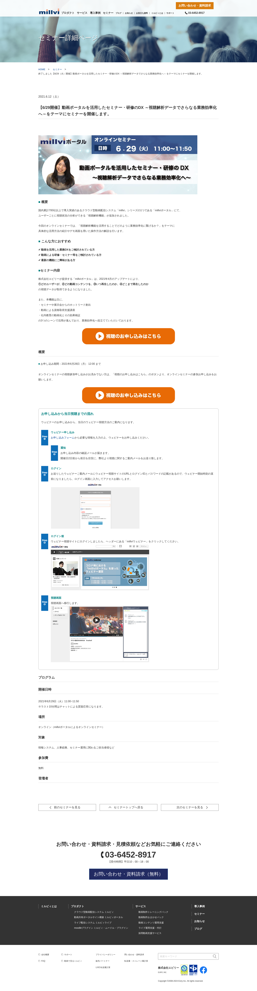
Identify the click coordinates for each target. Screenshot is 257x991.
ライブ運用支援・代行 (149, 928)
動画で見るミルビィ (73, 961)
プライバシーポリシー (105, 954)
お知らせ (129, 13)
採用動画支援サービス (149, 933)
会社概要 (45, 954)
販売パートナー (102, 961)
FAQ (43, 961)
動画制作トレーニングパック (153, 912)
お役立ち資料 (142, 13)
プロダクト (67, 12)
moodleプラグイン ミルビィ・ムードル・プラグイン (101, 928)
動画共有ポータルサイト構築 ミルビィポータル (98, 917)
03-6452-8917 (130, 854)
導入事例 (95, 12)
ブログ (118, 13)
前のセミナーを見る (67, 807)
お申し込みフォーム (62, 437)
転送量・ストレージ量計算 (136, 961)
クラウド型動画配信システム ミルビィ (94, 912)
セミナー (108, 12)
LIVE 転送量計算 (103, 967)
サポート (170, 13)
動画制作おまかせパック (151, 917)
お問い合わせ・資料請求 (194, 5)
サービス (82, 12)
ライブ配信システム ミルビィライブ (92, 922)
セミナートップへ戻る (128, 807)
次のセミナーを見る (190, 807)
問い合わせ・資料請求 (134, 954)
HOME (41, 69)
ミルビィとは (157, 13)
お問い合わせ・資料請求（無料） (128, 874)
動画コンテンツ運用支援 (151, 922)
